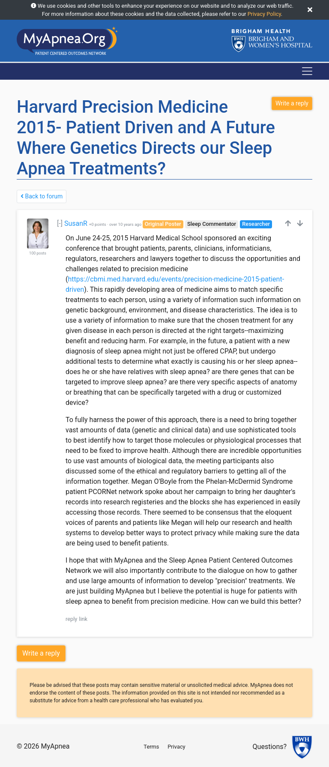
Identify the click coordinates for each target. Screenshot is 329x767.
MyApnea (55, 746)
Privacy (176, 746)
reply (71, 619)
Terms (151, 746)
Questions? (270, 747)
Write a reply (41, 653)
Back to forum (42, 196)
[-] (60, 223)
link (83, 619)
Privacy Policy (264, 14)
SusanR (75, 223)
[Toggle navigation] (307, 71)
